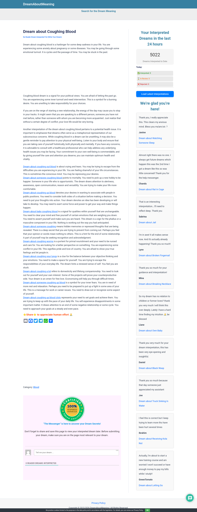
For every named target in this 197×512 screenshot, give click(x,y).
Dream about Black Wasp (151, 368)
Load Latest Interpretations (155, 94)
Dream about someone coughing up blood (44, 282)
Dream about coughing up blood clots (42, 297)
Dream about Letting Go (151, 485)
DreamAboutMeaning (38, 4)
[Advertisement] (72, 75)
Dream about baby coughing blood (40, 211)
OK (147, 510)
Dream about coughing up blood (39, 192)
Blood (36, 387)
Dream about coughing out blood (39, 166)
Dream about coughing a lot (37, 271)
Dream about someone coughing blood (42, 177)
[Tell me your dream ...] (76, 452)
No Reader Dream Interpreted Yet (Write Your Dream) (42, 37)
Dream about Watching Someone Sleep (150, 140)
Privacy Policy (99, 503)
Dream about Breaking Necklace (155, 284)
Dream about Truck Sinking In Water (153, 403)
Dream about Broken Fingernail (154, 255)
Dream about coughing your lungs (40, 256)
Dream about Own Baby (150, 330)
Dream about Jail (147, 222)
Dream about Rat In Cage (151, 189)
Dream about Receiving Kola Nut (153, 441)
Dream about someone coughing (39, 226)
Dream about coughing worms (38, 241)
